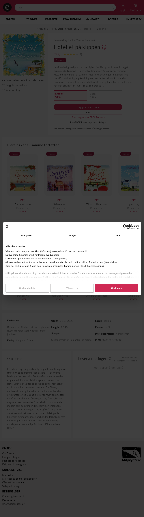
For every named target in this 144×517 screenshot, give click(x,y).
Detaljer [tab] (72, 235)
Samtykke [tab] (26, 235)
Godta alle (116, 288)
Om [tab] (118, 235)
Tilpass (72, 288)
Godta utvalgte (27, 288)
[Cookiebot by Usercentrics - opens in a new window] (125, 226)
